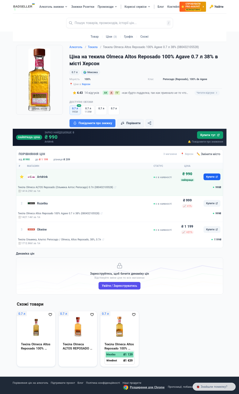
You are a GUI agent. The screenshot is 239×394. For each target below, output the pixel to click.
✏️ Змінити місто (208, 154)
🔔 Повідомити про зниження (205, 141)
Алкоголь (78, 47)
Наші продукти (132, 382)
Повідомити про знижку (92, 123)
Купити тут (210, 135)
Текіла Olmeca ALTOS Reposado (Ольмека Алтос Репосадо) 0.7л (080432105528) (65, 187)
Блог (80, 382)
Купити (212, 176)
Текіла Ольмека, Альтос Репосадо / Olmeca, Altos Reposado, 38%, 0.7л (59, 239)
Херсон (86, 84)
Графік (128, 36)
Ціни (111, 36)
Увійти (216, 6)
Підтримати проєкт (63, 382)
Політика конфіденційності (103, 382)
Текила (94, 47)
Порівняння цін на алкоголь (30, 382)
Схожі (144, 36)
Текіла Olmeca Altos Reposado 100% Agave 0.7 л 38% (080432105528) (59, 213)
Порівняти (130, 123)
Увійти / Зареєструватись (119, 285)
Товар (95, 36)
